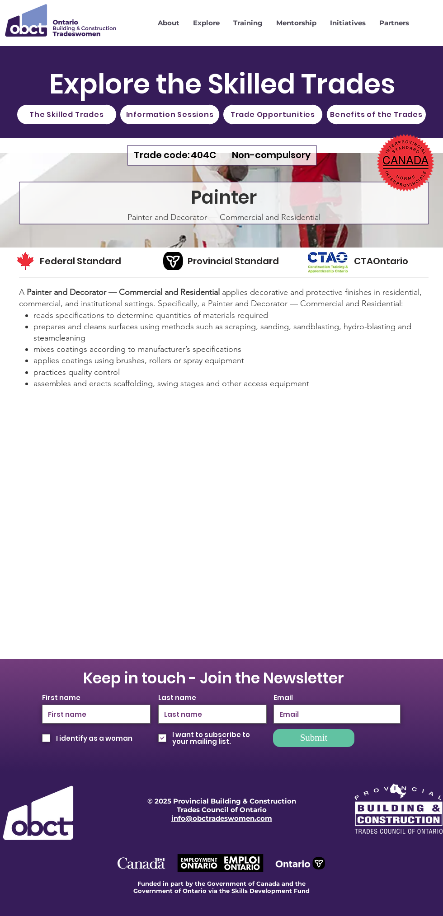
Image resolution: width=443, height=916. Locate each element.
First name (61, 697)
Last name (177, 697)
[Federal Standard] (89, 261)
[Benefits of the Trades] (376, 114)
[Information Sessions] (170, 114)
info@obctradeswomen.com (221, 818)
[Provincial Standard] (237, 261)
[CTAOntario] (388, 261)
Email (283, 697)
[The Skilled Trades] (67, 114)
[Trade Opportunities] (273, 114)
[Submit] (313, 738)
